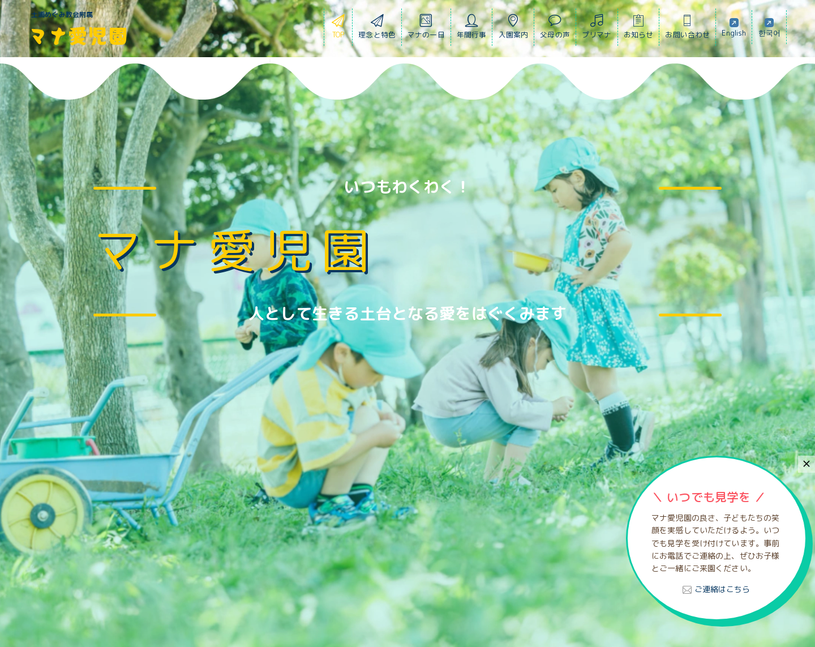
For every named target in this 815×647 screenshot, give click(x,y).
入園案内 (514, 29)
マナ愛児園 (78, 34)
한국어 (769, 27)
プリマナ (597, 29)
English (734, 27)
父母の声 (555, 29)
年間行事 (472, 29)
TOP (338, 29)
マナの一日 (426, 29)
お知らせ (639, 29)
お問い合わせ (687, 29)
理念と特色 (377, 29)
